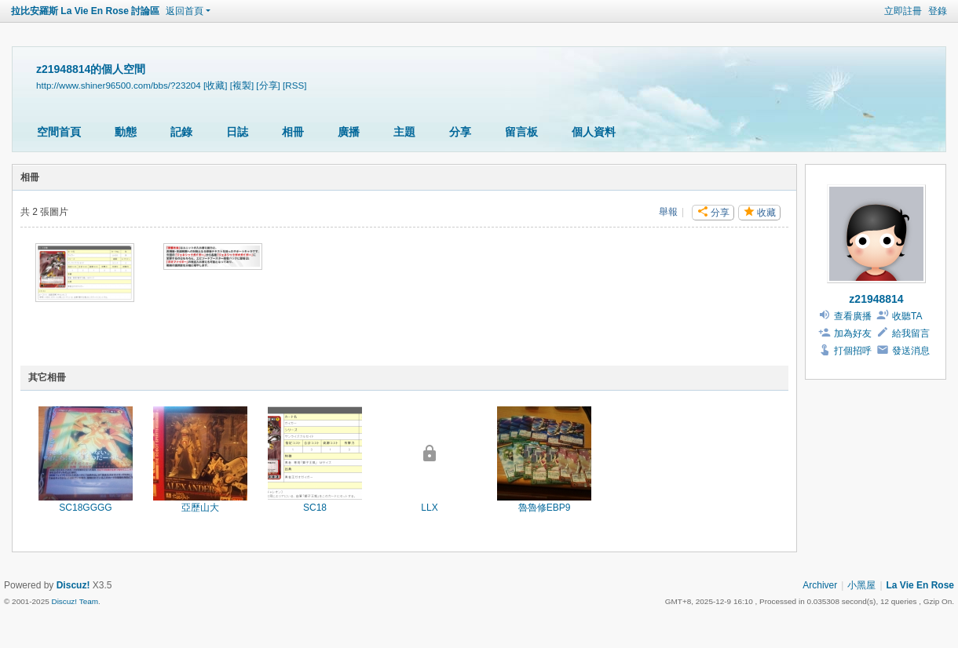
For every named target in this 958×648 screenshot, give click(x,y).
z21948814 (876, 299)
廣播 (349, 132)
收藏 (766, 212)
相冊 (293, 132)
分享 (460, 132)
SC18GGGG (85, 507)
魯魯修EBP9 (544, 507)
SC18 (315, 507)
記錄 (181, 132)
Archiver (820, 585)
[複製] (242, 85)
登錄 (937, 10)
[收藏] (215, 85)
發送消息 (911, 350)
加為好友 (853, 333)
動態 (126, 132)
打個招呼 (853, 350)
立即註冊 (903, 10)
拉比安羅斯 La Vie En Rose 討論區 (85, 10)
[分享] (268, 85)
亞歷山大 (200, 507)
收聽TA (907, 316)
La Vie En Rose (920, 585)
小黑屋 (861, 585)
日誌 (237, 132)
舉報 (668, 211)
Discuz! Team (74, 601)
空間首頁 (59, 132)
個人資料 (594, 132)
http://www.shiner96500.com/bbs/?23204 (118, 85)
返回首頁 (184, 10)
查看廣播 (853, 316)
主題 (404, 132)
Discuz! (73, 585)
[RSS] (294, 85)
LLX (429, 507)
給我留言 (911, 333)
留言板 (521, 132)
